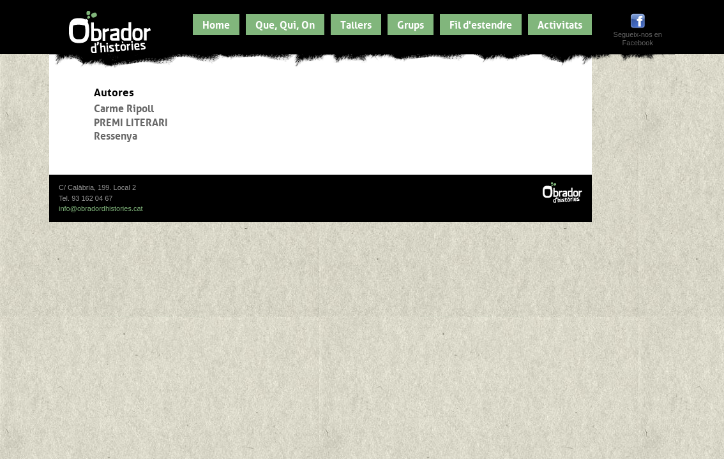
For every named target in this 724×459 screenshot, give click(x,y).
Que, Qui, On (285, 23)
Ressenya (115, 134)
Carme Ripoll (124, 107)
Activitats (560, 23)
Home (216, 23)
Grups (410, 23)
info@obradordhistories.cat (101, 208)
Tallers (356, 23)
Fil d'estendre (480, 23)
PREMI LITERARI (131, 121)
